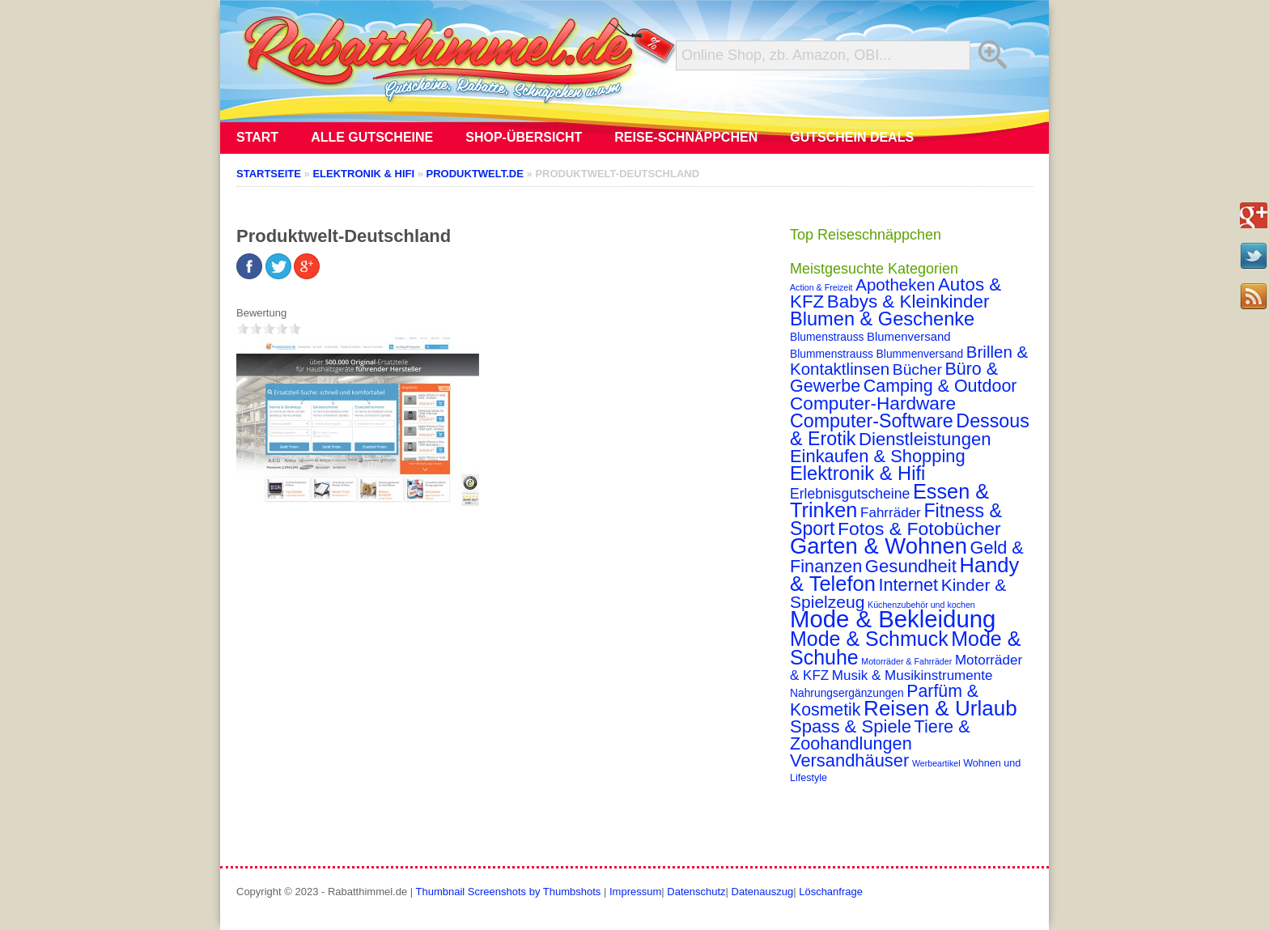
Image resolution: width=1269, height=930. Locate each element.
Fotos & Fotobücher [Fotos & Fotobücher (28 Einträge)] (919, 528)
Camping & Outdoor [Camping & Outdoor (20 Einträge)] (940, 386)
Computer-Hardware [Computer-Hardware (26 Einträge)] (873, 403)
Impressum (635, 891)
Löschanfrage (831, 891)
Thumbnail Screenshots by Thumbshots (508, 891)
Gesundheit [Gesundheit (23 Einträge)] (911, 566)
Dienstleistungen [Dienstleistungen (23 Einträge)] (925, 439)
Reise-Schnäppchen (686, 137)
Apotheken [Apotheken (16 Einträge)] (895, 284)
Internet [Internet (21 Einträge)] (908, 585)
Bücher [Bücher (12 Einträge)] (917, 369)
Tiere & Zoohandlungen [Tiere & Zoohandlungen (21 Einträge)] (880, 735)
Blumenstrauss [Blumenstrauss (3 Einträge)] (827, 336)
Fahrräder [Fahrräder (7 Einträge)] (890, 512)
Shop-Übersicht (523, 137)
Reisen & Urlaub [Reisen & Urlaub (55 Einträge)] (940, 708)
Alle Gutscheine (372, 137)
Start (257, 137)
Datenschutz (696, 891)
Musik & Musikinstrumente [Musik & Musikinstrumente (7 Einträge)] (912, 675)
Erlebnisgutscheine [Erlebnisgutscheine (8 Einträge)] (850, 494)
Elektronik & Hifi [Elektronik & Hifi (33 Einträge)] (857, 473)
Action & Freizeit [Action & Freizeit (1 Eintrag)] (821, 287)
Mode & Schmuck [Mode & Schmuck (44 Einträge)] (869, 638)
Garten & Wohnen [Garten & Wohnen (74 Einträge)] (878, 545)
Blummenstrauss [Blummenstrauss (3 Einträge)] (831, 353)
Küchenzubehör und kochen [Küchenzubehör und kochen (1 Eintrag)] (921, 604)
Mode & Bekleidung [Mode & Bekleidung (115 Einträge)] (892, 618)
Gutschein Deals (852, 137)
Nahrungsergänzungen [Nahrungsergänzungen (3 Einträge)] (847, 692)
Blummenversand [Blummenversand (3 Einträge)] (920, 353)
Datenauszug (763, 891)
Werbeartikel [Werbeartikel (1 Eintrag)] (936, 763)
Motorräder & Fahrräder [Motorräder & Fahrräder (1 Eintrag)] (906, 661)
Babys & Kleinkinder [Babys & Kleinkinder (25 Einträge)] (908, 301)
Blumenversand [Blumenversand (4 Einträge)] (908, 336)
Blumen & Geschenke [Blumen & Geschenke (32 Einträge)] (882, 318)
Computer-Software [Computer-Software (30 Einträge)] (871, 420)
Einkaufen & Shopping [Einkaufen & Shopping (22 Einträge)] (878, 456)
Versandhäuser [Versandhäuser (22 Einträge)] (849, 760)
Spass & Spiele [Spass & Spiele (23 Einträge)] (850, 726)
